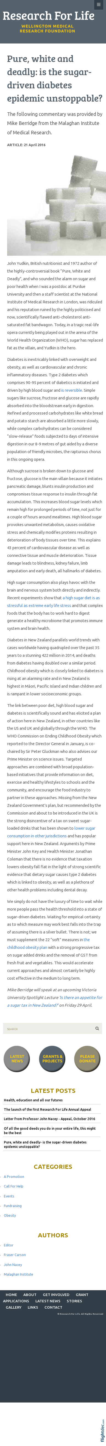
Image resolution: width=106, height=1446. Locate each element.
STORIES (74, 1301)
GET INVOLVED (56, 1294)
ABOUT (30, 1294)
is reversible (71, 390)
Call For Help (13, 1186)
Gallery (13, 1307)
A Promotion (14, 1176)
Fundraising (13, 1206)
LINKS (33, 1307)
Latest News (47, 1301)
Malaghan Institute (18, 1274)
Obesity (10, 1215)
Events (9, 1196)
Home (11, 1294)
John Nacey (13, 1265)
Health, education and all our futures (33, 1100)
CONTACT (53, 1307)
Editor (8, 1245)
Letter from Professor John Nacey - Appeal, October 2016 (49, 1119)
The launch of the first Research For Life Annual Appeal (47, 1109)
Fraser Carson (15, 1255)
